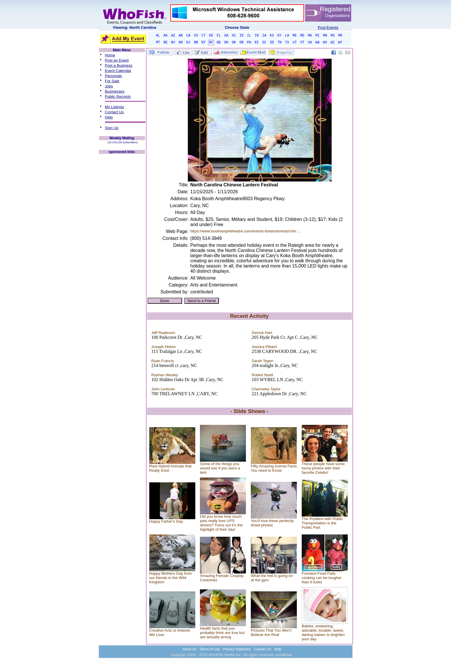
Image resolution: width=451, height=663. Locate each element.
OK (234, 43)
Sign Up (112, 128)
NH (181, 43)
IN (257, 36)
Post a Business (119, 65)
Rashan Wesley (164, 375)
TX (287, 43)
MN (325, 36)
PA (249, 43)
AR (181, 36)
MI (317, 36)
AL (158, 36)
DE (211, 36)
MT (158, 43)
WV (325, 43)
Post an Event (117, 60)
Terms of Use (210, 649)
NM (196, 43)
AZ (173, 36)
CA (188, 36)
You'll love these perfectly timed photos (272, 523)
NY (203, 43)
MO (340, 36)
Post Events (328, 27)
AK (165, 36)
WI (332, 43)
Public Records (118, 96)
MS (332, 36)
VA (310, 43)
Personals (113, 76)
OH (226, 43)
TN (279, 43)
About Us (189, 649)
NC (211, 43)
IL (249, 36)
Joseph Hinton (163, 347)
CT (203, 36)
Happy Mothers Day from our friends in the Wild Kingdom (170, 577)
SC (264, 43)
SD (272, 43)
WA (317, 43)
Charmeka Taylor (266, 389)
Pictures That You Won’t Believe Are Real (271, 632)
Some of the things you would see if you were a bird (220, 468)
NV (173, 43)
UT (295, 43)
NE (165, 43)
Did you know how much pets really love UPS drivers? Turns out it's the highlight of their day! (221, 523)
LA (287, 36)
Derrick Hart (262, 332)
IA (264, 36)
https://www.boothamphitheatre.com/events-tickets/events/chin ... (245, 231)
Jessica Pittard (264, 347)
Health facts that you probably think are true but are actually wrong (222, 632)
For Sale (112, 81)
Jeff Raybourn (163, 332)
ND (219, 43)
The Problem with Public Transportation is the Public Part (322, 523)
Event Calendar (118, 70)
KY (279, 36)
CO (196, 36)
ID (241, 36)
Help (109, 117)
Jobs (109, 86)
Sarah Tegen (262, 361)
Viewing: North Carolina (134, 27)
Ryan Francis (162, 361)
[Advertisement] (122, 241)
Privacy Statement (237, 649)
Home (110, 55)
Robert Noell (262, 375)
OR (241, 43)
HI (234, 36)
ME (295, 36)
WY (340, 43)
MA (310, 36)
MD (302, 36)
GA (226, 36)
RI (257, 43)
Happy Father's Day (166, 521)
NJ (188, 43)
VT (302, 43)
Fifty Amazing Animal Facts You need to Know (274, 468)
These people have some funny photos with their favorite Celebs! (323, 468)
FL (219, 36)
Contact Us (114, 112)
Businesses (115, 91)
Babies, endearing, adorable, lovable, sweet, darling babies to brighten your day (323, 632)
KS (272, 36)
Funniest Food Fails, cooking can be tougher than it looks (322, 577)
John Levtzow (163, 389)
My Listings (114, 107)
